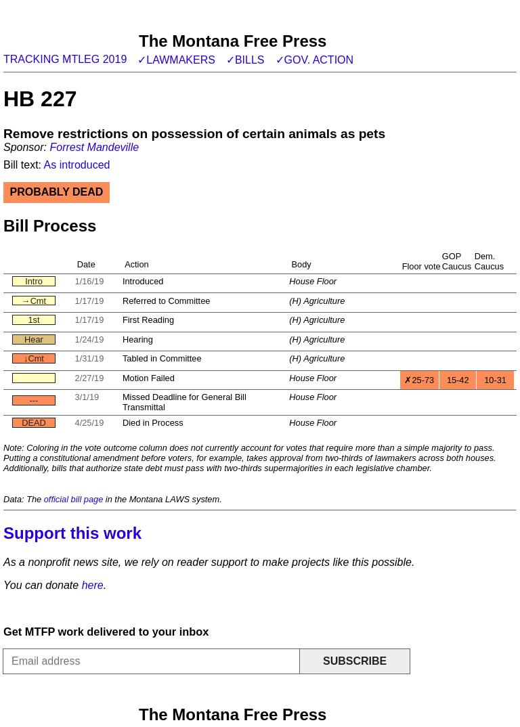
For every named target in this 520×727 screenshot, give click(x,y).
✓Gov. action (315, 60)
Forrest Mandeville (94, 147)
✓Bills (245, 60)
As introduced (77, 165)
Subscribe (355, 661)
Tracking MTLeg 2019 (65, 59)
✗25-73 (419, 380)
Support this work (72, 533)
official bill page (74, 499)
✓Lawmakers (176, 60)
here (93, 585)
